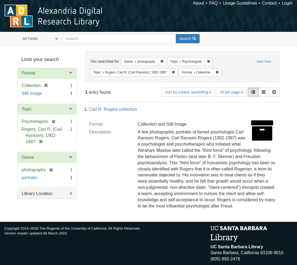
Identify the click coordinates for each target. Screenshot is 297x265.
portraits (29, 177)
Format (28, 73)
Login (287, 3)
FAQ (213, 3)
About (198, 3)
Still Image (32, 93)
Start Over (263, 61)
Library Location (37, 193)
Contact (269, 3)
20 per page (231, 92)
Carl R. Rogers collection (113, 109)
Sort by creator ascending (188, 92)
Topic (27, 109)
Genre (28, 157)
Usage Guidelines (240, 3)
